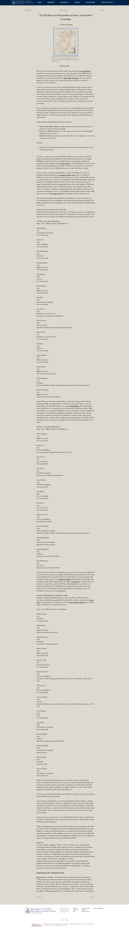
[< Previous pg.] (64, 10)
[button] (52, 2)
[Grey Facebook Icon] (62, 920)
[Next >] (100, 10)
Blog (74, 911)
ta (75, 909)
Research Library (86, 908)
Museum (84, 909)
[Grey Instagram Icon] (66, 920)
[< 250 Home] (29, 10)
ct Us (77, 909)
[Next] (88, 897)
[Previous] (42, 897)
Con (74, 909)
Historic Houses (86, 911)
